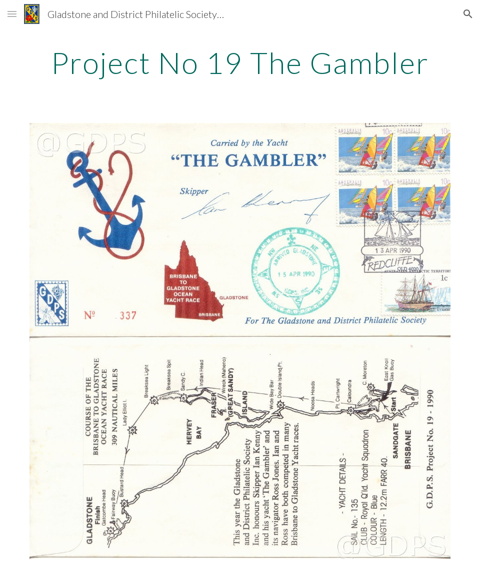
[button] (12, 14)
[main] (240, 62)
